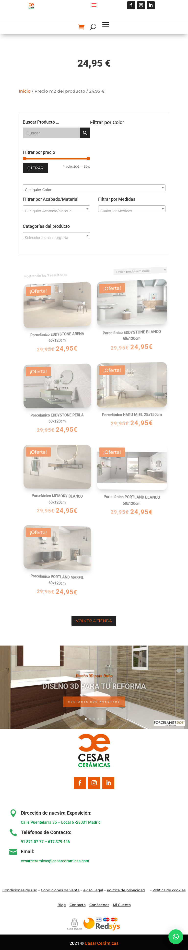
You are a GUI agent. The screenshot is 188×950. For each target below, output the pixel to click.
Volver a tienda (94, 621)
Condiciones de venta (60, 890)
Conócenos (99, 905)
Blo (62, 905)
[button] (175, 936)
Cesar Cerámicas (101, 943)
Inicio (25, 91)
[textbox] (56, 211)
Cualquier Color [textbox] (38, 189)
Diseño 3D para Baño (94, 681)
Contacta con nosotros (94, 707)
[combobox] (94, 187)
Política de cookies (169, 890)
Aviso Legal (93, 890)
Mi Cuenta (122, 905)
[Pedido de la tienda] (133, 263)
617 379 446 (59, 841)
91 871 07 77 (32, 841)
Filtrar (35, 168)
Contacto (78, 905)
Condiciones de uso (19, 890)
